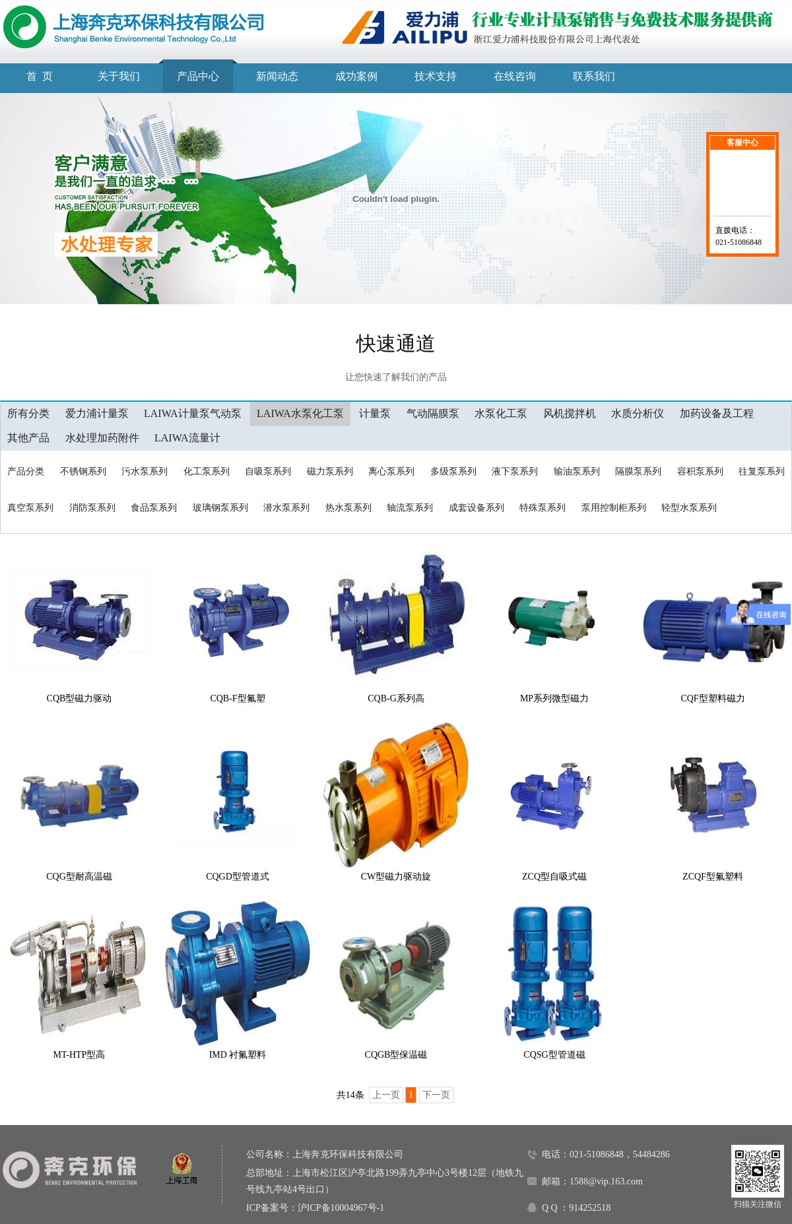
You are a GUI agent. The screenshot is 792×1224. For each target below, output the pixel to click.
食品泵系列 (154, 508)
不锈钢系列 (83, 471)
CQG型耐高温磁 (79, 877)
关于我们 (119, 76)
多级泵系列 (453, 471)
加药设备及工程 (717, 413)
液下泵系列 (515, 471)
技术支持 (435, 76)
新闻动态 (277, 76)
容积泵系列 (700, 471)
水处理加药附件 (102, 437)
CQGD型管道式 (237, 877)
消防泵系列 (92, 508)
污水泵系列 (144, 471)
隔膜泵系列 (638, 471)
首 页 (39, 76)
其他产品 (28, 437)
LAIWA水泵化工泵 (300, 413)
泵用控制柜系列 (613, 508)
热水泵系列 (348, 508)
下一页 (436, 1095)
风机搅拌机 (569, 413)
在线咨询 (515, 76)
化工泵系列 (206, 471)
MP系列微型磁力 (554, 698)
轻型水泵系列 (689, 508)
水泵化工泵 (501, 413)
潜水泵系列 (286, 508)
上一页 (386, 1095)
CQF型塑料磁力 (712, 698)
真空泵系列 (30, 508)
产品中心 (198, 76)
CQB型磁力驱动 (79, 698)
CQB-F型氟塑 (237, 698)
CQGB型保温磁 (396, 1055)
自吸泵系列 (268, 471)
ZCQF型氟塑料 (712, 877)
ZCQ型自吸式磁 (554, 877)
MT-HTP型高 (79, 1055)
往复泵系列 (762, 471)
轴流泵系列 (410, 508)
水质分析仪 (637, 413)
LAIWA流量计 (187, 437)
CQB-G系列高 (396, 698)
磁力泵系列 (330, 471)
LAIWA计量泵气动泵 (193, 413)
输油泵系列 (577, 471)
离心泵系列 (391, 471)
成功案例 (356, 76)
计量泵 (375, 413)
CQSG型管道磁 (554, 1055)
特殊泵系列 (542, 508)
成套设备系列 (476, 508)
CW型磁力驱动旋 (396, 877)
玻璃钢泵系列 (220, 508)
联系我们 (594, 76)
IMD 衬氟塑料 (238, 1055)
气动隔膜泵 (433, 413)
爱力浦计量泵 (97, 413)
